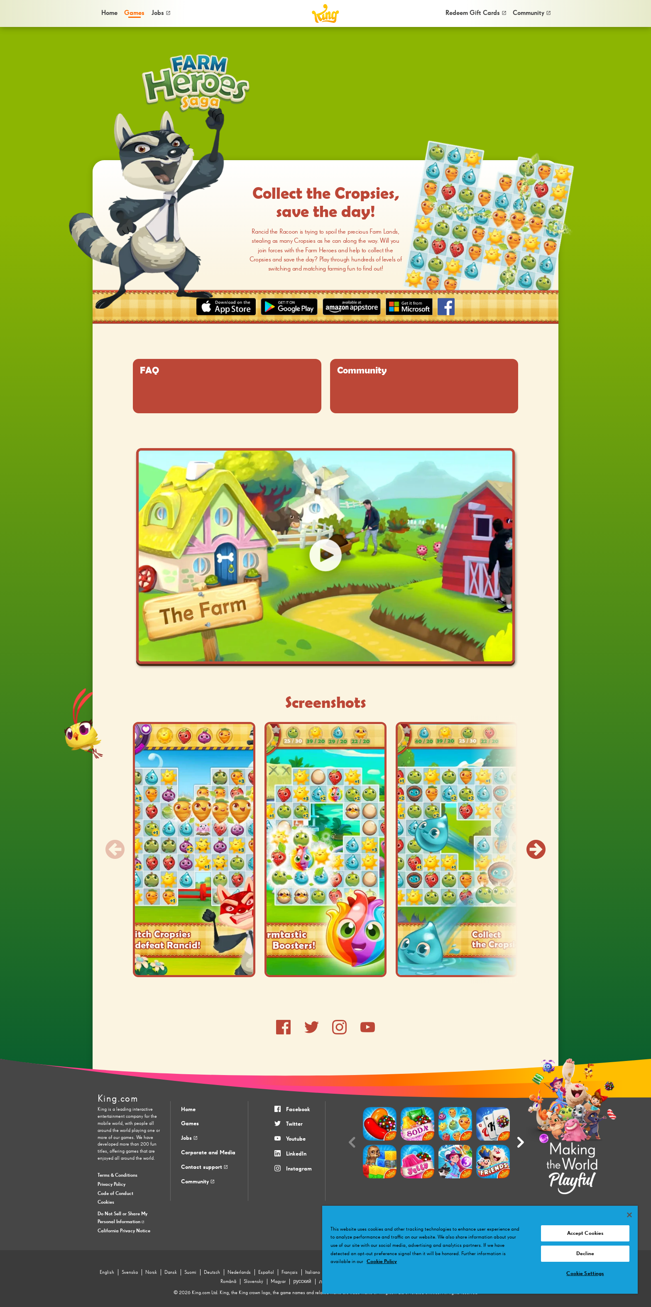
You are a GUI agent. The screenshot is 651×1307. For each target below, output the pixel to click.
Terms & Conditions (117, 1175)
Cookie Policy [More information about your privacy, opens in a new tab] (382, 1261)
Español (266, 1272)
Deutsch (212, 1272)
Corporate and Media (208, 1153)
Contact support (204, 1167)
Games (190, 1124)
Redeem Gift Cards (475, 13)
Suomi (190, 1272)
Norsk (151, 1272)
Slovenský (253, 1281)
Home (109, 13)
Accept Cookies (585, 1233)
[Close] (629, 1214)
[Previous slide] (115, 849)
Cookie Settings (585, 1273)
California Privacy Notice (124, 1231)
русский (302, 1281)
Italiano (312, 1272)
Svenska (130, 1272)
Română (228, 1281)
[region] (480, 1250)
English (107, 1272)
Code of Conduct (115, 1193)
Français (289, 1272)
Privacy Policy (111, 1184)
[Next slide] (536, 849)
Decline (585, 1253)
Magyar (278, 1281)
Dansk (170, 1272)
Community (532, 13)
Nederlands (239, 1272)
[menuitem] (109, 13)
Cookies (106, 1202)
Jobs (161, 13)
